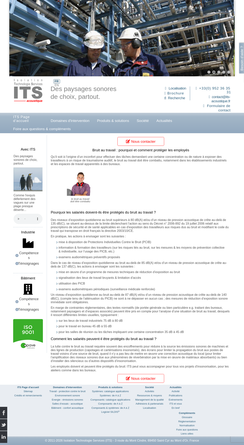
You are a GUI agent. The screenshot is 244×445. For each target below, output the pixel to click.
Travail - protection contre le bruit (67, 391)
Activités (149, 391)
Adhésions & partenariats (149, 403)
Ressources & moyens (149, 395)
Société (143, 121)
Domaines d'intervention (70, 121)
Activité (176, 391)
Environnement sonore (67, 395)
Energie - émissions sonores (67, 399)
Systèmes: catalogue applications (110, 391)
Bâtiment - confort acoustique (67, 407)
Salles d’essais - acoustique (67, 403)
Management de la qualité (149, 399)
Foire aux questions (187, 429)
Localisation (177, 88)
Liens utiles (187, 433)
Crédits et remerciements (28, 395)
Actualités (164, 121)
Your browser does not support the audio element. (28, 219)
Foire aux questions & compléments (42, 129)
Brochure (175, 93)
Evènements (175, 399)
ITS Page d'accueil (21, 119)
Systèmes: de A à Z (110, 395)
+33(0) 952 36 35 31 (215, 90)
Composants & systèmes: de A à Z (110, 407)
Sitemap (28, 391)
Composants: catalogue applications (110, 399)
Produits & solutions (113, 121)
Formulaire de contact (218, 108)
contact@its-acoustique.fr (220, 99)
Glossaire (187, 417)
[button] (208, 72)
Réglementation (187, 421)
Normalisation (186, 425)
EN (57, 85)
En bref (176, 407)
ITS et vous (175, 403)
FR (57, 81)
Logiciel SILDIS (110, 411)
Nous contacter (140, 141)
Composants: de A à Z (110, 403)
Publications (175, 395)
